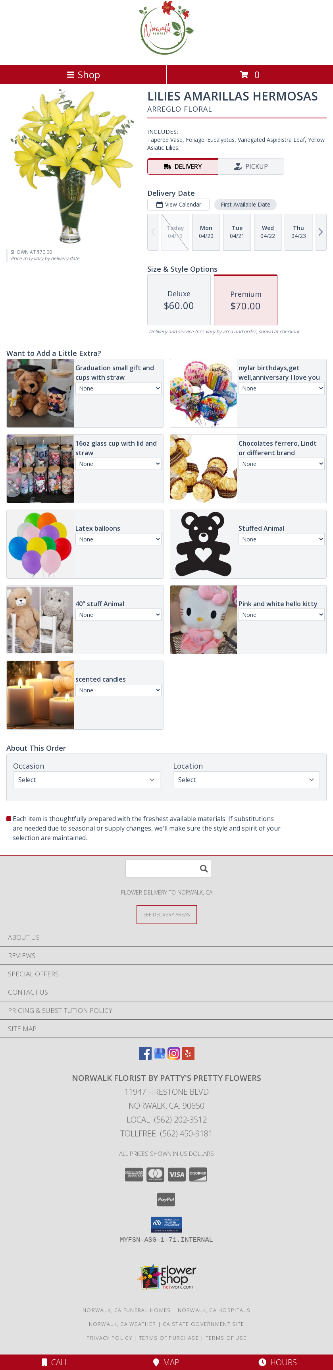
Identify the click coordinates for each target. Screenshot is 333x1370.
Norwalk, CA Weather (122, 1323)
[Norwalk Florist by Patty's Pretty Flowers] (167, 53)
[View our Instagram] (173, 1057)
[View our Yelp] (188, 1057)
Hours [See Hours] (277, 1362)
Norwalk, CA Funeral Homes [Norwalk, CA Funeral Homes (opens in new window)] (127, 1310)
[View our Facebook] (145, 1057)
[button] (166, 1225)
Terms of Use (226, 1337)
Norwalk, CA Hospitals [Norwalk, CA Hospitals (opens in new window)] (214, 1310)
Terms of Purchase (169, 1337)
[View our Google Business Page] (159, 1057)
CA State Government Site (203, 1323)
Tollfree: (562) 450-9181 (166, 1133)
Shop (83, 74)
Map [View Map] (166, 1362)
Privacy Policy (109, 1337)
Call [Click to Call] (55, 1362)
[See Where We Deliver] (167, 914)
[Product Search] (168, 868)
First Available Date (245, 204)
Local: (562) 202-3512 (167, 1119)
